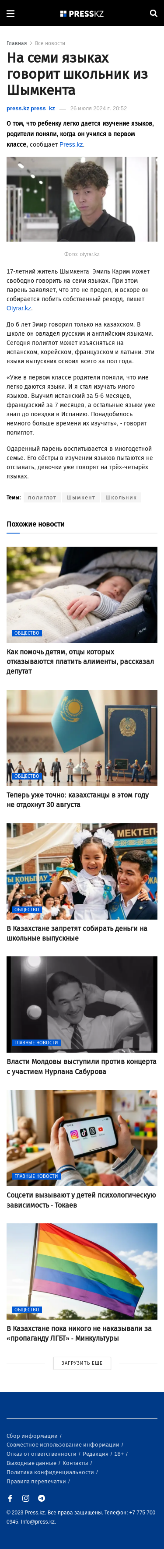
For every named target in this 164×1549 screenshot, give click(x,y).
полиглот (42, 497)
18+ (119, 1454)
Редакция (96, 1454)
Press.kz (71, 144)
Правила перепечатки (37, 1481)
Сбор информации (33, 1436)
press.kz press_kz (31, 108)
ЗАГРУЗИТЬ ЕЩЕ (82, 1363)
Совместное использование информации (64, 1444)
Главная (17, 43)
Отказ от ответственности (42, 1454)
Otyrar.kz (19, 308)
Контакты (76, 1463)
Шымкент (80, 497)
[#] (82, 13)
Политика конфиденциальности (51, 1472)
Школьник (121, 497)
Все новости (50, 43)
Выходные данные (32, 1463)
